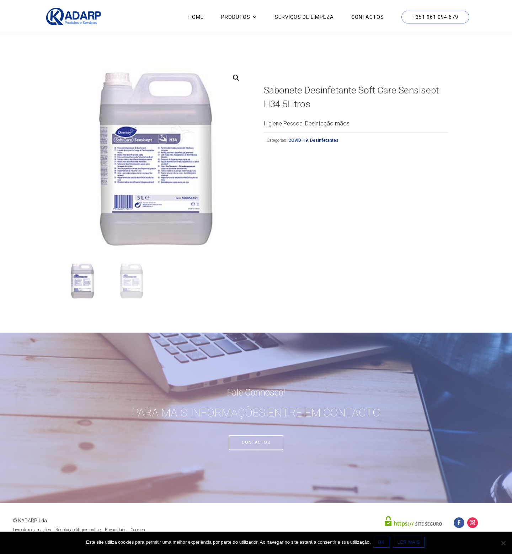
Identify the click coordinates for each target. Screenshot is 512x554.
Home (196, 17)
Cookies (137, 529)
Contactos (367, 17)
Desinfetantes (324, 140)
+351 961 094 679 (435, 17)
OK (382, 542)
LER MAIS (410, 542)
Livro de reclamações (32, 529)
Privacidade (115, 529)
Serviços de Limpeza (304, 17)
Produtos (235, 17)
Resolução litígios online (78, 529)
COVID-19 (298, 140)
